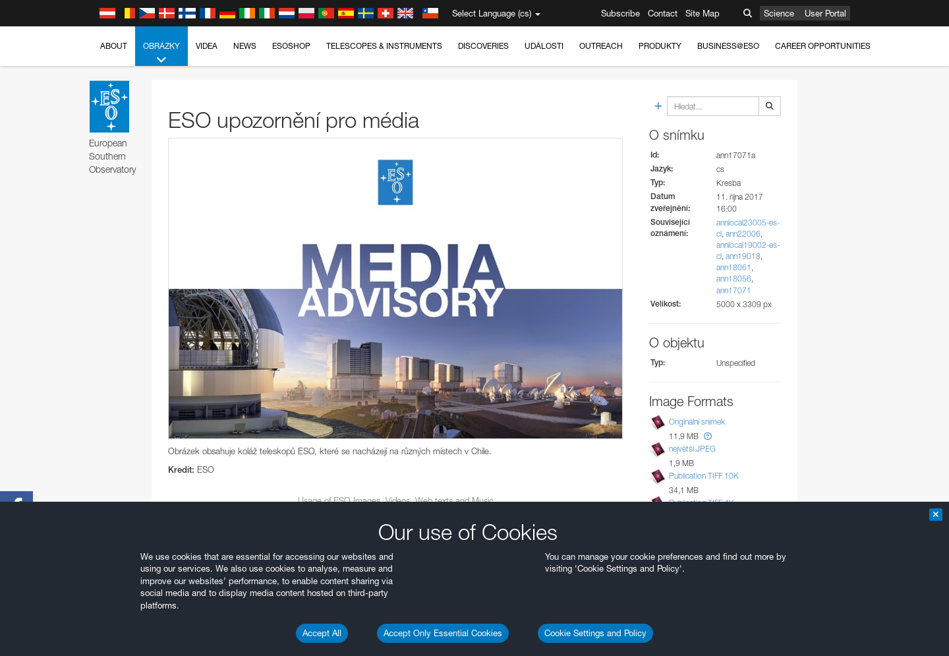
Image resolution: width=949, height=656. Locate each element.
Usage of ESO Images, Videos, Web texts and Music (396, 500)
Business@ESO (728, 46)
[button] (708, 436)
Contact (662, 13)
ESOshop (291, 46)
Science (779, 13)
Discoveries (483, 46)
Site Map (702, 13)
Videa (206, 46)
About (113, 46)
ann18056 (733, 278)
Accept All (321, 633)
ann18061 (733, 267)
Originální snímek (697, 422)
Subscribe (620, 13)
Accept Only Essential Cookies (443, 633)
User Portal (825, 13)
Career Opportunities (823, 46)
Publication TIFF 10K (704, 476)
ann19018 (743, 256)
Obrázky (161, 53)
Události (544, 46)
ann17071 (733, 290)
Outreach (601, 46)
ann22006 (743, 234)
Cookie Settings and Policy (595, 633)
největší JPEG (692, 449)
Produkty (660, 46)
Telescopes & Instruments (384, 46)
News (244, 46)
